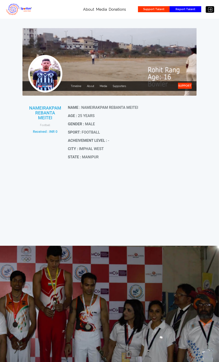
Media (101, 9)
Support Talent (153, 9)
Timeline (76, 86)
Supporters (119, 86)
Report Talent (185, 9)
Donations (117, 9)
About (88, 9)
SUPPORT (184, 85)
